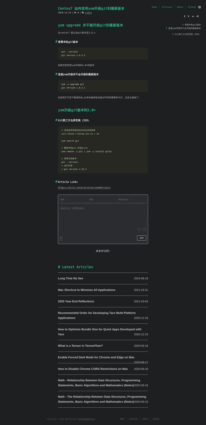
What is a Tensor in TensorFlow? (103, 345)
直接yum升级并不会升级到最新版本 (184, 28)
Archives (167, 7)
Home (154, 7)
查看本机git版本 (193, 24)
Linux (88, 12)
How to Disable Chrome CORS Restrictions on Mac (103, 369)
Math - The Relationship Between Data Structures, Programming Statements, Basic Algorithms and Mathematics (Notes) (103, 399)
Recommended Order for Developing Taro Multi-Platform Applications (103, 315)
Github (192, 7)
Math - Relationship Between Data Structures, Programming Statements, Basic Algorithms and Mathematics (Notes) (103, 383)
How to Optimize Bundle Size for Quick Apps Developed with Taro (103, 332)
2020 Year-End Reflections (103, 301)
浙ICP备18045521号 (86, 419)
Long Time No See (103, 278)
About (180, 7)
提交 (142, 238)
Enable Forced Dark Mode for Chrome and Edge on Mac (103, 358)
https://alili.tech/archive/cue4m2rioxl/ (84, 187)
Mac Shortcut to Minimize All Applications (103, 290)
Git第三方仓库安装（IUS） (188, 34)
